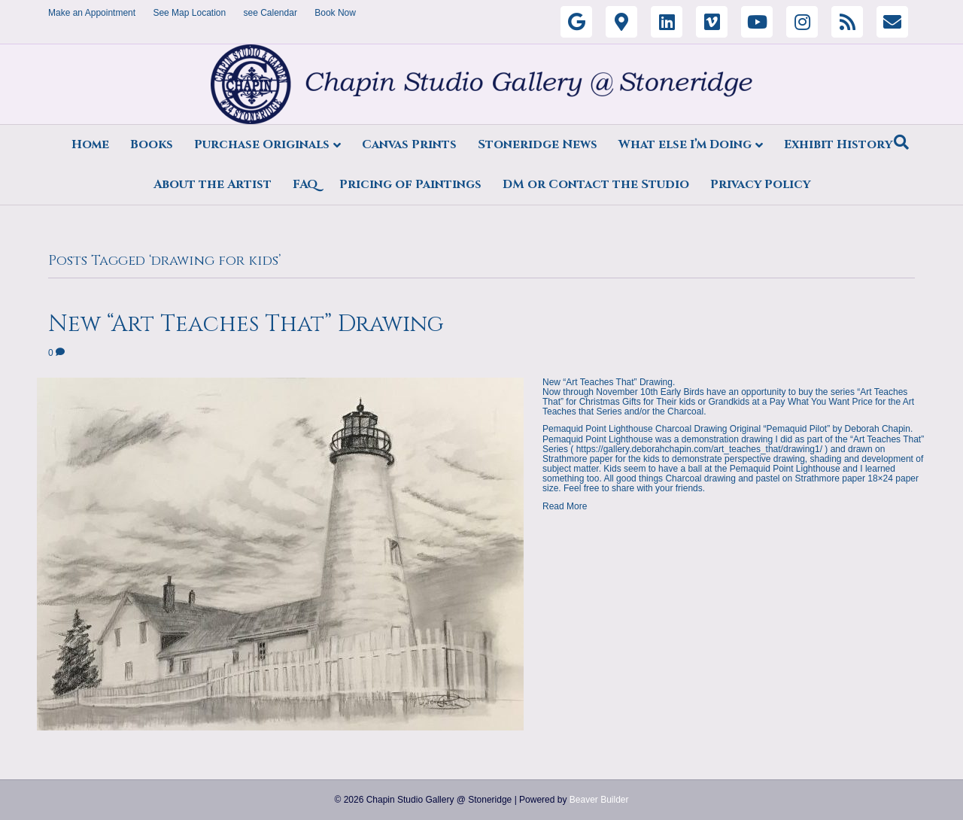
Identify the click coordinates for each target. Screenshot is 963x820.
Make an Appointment (91, 13)
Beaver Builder (599, 799)
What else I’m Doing (685, 144)
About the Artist (212, 184)
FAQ (305, 184)
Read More (564, 506)
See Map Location (189, 13)
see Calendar (270, 13)
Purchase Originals (262, 144)
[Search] (901, 142)
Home (90, 144)
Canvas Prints (409, 144)
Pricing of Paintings (410, 184)
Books (151, 144)
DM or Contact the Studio (596, 184)
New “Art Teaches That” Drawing (246, 324)
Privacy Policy (760, 184)
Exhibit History (838, 144)
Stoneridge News (537, 144)
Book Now (335, 13)
